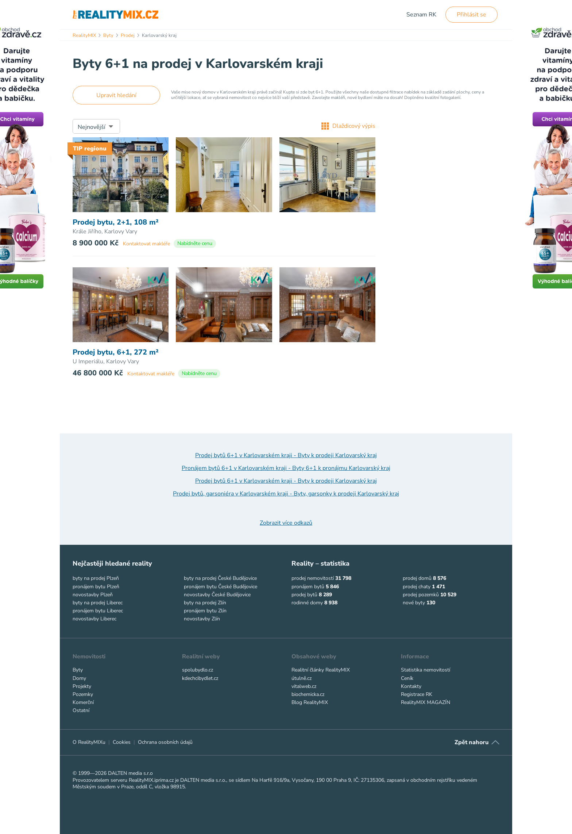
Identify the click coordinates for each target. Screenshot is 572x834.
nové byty (414, 602)
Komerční (83, 702)
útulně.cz (301, 678)
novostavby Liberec (94, 618)
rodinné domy (307, 602)
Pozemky (83, 694)
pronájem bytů (307, 586)
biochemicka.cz (307, 694)
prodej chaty (416, 586)
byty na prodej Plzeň (96, 578)
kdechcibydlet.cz (200, 678)
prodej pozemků (421, 594)
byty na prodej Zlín (205, 602)
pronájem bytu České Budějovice (220, 586)
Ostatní (81, 710)
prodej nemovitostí (312, 578)
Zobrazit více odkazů (286, 523)
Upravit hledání (116, 95)
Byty (78, 669)
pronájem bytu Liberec (98, 610)
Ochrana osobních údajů (165, 742)
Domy (79, 678)
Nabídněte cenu (194, 243)
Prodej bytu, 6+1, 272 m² (116, 352)
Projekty (82, 686)
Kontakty (411, 686)
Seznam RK (421, 15)
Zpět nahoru (471, 742)
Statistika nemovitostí (425, 669)
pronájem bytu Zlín (205, 610)
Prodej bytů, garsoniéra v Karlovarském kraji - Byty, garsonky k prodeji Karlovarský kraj (286, 493)
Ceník (407, 678)
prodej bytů (304, 594)
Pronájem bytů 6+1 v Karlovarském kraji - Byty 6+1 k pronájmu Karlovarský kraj (286, 468)
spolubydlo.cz (197, 669)
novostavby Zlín (202, 618)
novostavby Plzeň (93, 594)
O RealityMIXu (89, 742)
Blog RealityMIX (309, 702)
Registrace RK (416, 694)
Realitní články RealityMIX (320, 669)
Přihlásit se (471, 15)
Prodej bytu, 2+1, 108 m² (116, 222)
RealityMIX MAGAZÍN (425, 702)
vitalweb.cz (303, 686)
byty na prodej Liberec (98, 602)
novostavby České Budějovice (217, 594)
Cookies (122, 742)
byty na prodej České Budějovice (220, 578)
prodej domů (417, 578)
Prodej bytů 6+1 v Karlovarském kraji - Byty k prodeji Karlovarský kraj (286, 455)
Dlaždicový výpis (348, 126)
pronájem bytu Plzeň (96, 586)
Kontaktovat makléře (146, 243)
